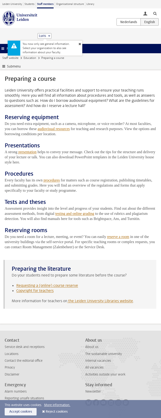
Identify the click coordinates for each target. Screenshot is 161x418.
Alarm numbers (16, 391)
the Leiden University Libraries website (100, 300)
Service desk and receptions (25, 347)
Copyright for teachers (35, 290)
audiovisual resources (54, 129)
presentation (27, 152)
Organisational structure (70, 4)
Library (90, 4)
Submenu (14, 66)
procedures (52, 180)
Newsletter (93, 391)
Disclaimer (12, 374)
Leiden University (12, 4)
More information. (57, 405)
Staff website (10, 58)
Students (29, 4)
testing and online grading (74, 214)
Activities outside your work (105, 374)
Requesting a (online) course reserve (47, 285)
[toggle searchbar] (155, 13)
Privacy (10, 367)
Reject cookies (57, 411)
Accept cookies (20, 411)
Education (30, 58)
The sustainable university (103, 354)
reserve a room (118, 237)
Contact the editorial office (23, 360)
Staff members (45, 4)
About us (91, 347)
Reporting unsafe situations (24, 398)
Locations (11, 354)
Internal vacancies (98, 360)
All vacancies (94, 367)
